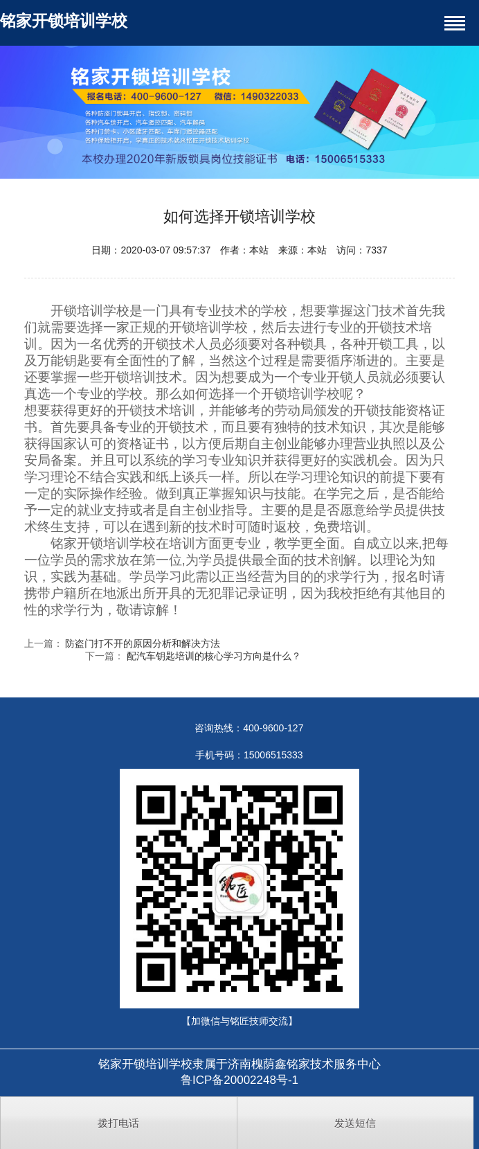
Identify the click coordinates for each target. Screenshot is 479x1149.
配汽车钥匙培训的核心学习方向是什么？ (214, 655)
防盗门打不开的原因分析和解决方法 (142, 643)
